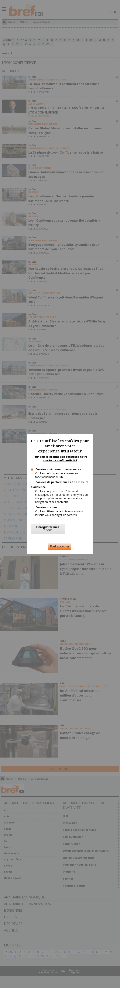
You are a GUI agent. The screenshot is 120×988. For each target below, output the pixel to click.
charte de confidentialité (60, 460)
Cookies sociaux (46, 507)
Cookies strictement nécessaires (58, 469)
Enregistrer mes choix (47, 529)
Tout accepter (59, 546)
